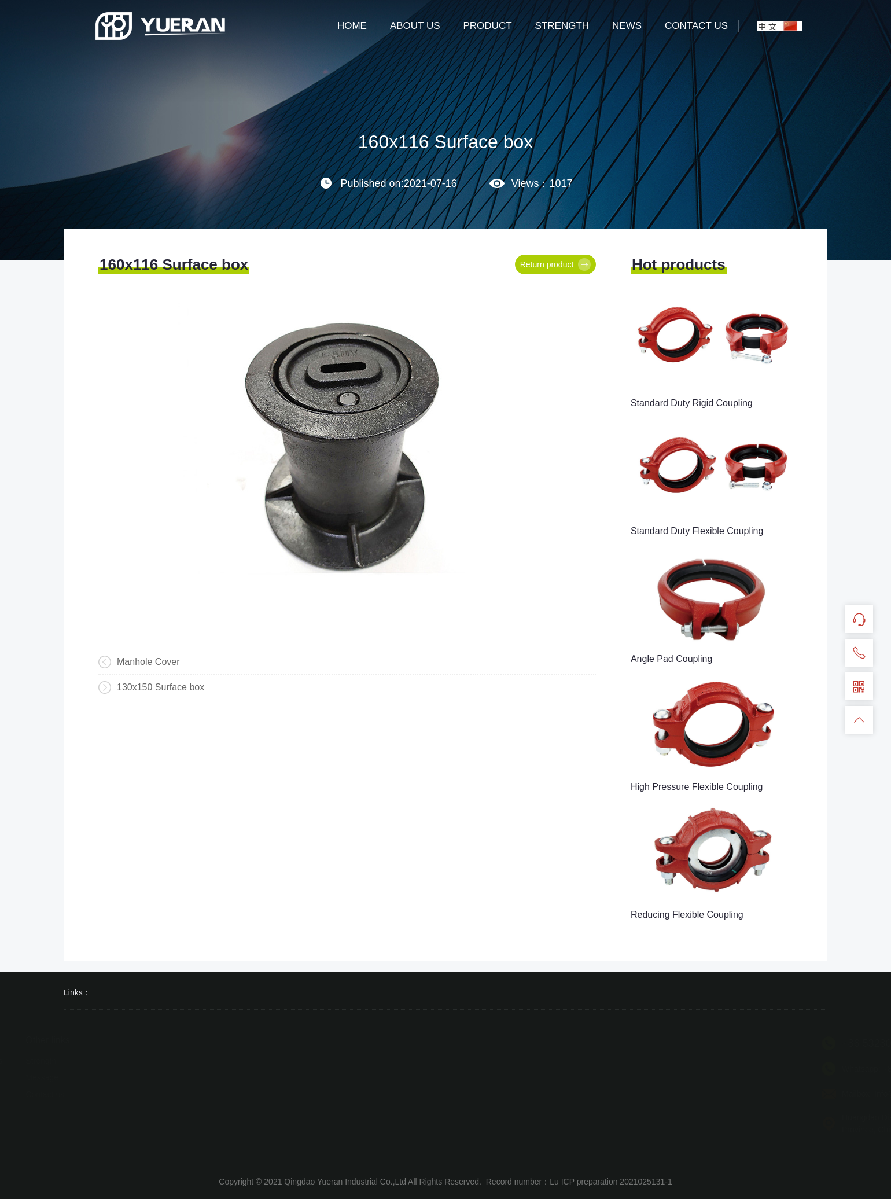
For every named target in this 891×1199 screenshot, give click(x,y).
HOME (352, 25)
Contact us (49, 1094)
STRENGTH (562, 25)
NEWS (627, 25)
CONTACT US (696, 25)
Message (46, 1077)
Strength (45, 1061)
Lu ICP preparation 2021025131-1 (611, 1181)
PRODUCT (487, 25)
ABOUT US (415, 25)
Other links (52, 1040)
